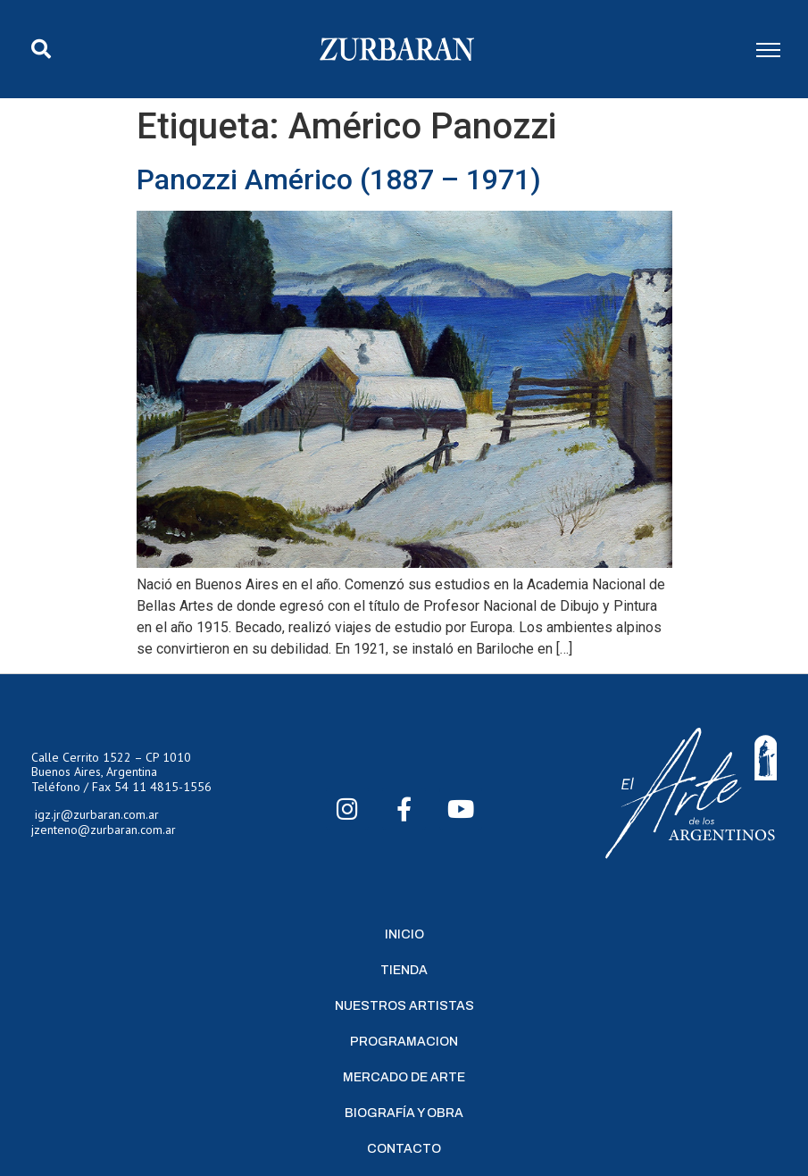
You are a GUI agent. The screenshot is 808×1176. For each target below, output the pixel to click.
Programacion (404, 1041)
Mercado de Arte (404, 1077)
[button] (41, 49)
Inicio (404, 934)
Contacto (404, 1148)
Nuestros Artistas (404, 1006)
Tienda (404, 970)
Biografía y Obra (404, 1113)
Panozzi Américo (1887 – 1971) (339, 179)
